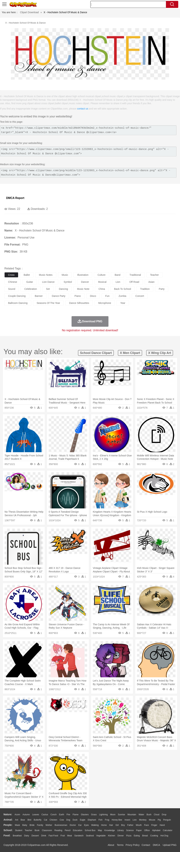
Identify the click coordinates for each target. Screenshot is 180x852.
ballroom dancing (18, 303)
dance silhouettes (79, 303)
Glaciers (85, 814)
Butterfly (37, 820)
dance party (58, 296)
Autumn (26, 814)
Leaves (35, 814)
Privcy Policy (133, 845)
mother (49, 825)
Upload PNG (169, 845)
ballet (27, 274)
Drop (164, 814)
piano (78, 296)
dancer (85, 281)
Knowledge (109, 830)
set (48, 289)
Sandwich (78, 835)
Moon (112, 814)
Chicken (53, 820)
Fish (100, 820)
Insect (127, 820)
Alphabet (156, 830)
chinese (12, 281)
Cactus (44, 814)
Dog (68, 820)
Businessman (61, 825)
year (122, 303)
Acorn (17, 814)
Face (146, 825)
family (40, 825)
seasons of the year (48, 303)
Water (141, 814)
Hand (162, 825)
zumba (122, 296)
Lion (135, 820)
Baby (24, 825)
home (104, 825)
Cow (62, 820)
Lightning (103, 814)
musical (102, 281)
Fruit (62, 835)
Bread (145, 835)
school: (8, 830)
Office (147, 830)
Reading (58, 830)
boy (123, 825)
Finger (154, 825)
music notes (46, 274)
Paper (139, 830)
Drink (43, 835)
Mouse (152, 820)
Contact (146, 845)
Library (120, 830)
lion (118, 281)
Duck (75, 820)
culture (101, 274)
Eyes (86, 825)
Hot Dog (164, 835)
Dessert (35, 835)
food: (7, 835)
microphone (104, 303)
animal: (8, 819)
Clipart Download (29, 12)
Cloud (156, 814)
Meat (69, 835)
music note (83, 289)
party (162, 289)
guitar (29, 281)
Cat (45, 820)
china (102, 289)
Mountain (131, 814)
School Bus (90, 830)
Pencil (67, 830)
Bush (149, 814)
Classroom (47, 830)
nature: (8, 814)
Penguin (167, 820)
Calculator (167, 830)
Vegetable (100, 835)
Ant (16, 820)
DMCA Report (15, 197)
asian (151, 281)
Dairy (26, 835)
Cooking (154, 835)
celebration (30, 289)
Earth (61, 814)
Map (100, 830)
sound (11, 289)
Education (77, 830)
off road (134, 281)
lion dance (48, 281)
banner (39, 296)
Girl (117, 825)
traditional (135, 274)
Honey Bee (117, 820)
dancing (63, 289)
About (111, 845)
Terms (120, 845)
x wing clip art (159, 353)
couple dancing (17, 296)
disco (93, 296)
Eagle (82, 820)
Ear (80, 825)
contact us (82, 108)
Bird (29, 820)
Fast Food (53, 835)
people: (8, 825)
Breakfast (17, 835)
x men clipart (130, 353)
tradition (145, 289)
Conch (53, 814)
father (130, 825)
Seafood (90, 835)
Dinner (121, 835)
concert (139, 296)
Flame (75, 814)
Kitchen (111, 835)
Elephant (92, 820)
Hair (111, 825)
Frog (107, 820)
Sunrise (121, 814)
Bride (32, 825)
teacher (154, 274)
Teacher (28, 830)
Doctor (73, 825)
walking (95, 825)
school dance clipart (96, 353)
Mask (17, 825)
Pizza (128, 835)
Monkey (142, 820)
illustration (82, 274)
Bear (23, 820)
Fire (68, 814)
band (117, 274)
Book (37, 830)
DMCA (156, 845)
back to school (122, 289)
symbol (68, 281)
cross (11, 274)
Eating (137, 835)
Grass (94, 814)
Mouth (139, 825)
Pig (159, 820)
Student (18, 830)
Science (130, 830)
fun (107, 296)
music (65, 274)
